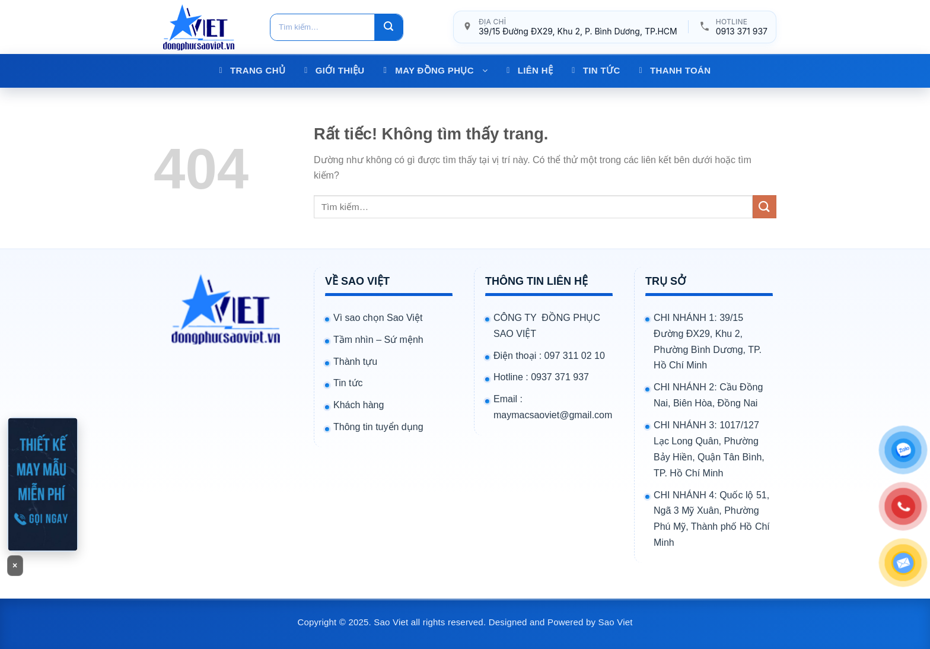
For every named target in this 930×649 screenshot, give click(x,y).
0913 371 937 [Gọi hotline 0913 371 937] (741, 31)
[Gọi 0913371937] (42, 484)
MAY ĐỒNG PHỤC (441, 70)
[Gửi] (388, 27)
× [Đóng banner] (15, 565)
